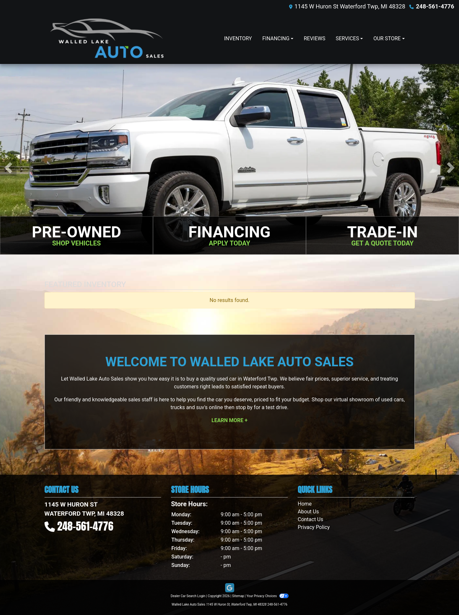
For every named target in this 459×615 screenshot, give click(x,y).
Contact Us (310, 519)
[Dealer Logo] (107, 38)
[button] (8, 167)
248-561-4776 (435, 6)
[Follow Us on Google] (229, 588)
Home (305, 504)
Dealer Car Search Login (188, 596)
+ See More (403, 285)
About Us (308, 511)
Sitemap (238, 596)
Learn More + (229, 420)
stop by (244, 407)
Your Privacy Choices (267, 596)
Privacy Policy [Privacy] (314, 527)
